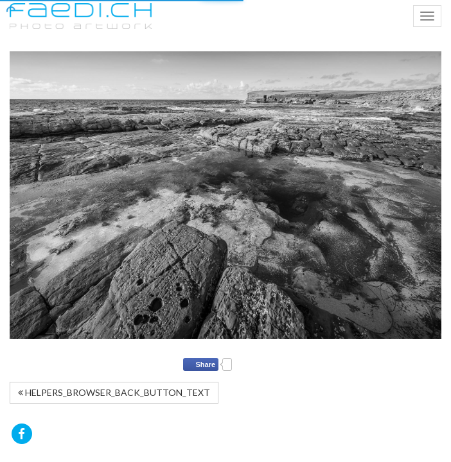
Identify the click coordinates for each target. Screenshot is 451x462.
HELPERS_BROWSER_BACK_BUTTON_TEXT (114, 392)
